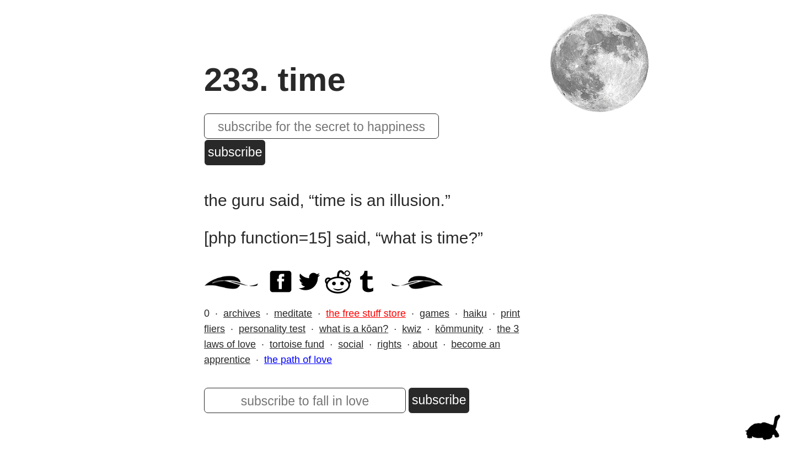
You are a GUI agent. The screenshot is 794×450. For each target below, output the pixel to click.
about (424, 344)
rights (389, 344)
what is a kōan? (353, 328)
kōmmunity (459, 328)
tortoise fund (297, 344)
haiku (475, 313)
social (350, 344)
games (434, 313)
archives (241, 313)
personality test (272, 328)
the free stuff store (366, 313)
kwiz (411, 328)
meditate (293, 313)
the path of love (298, 359)
